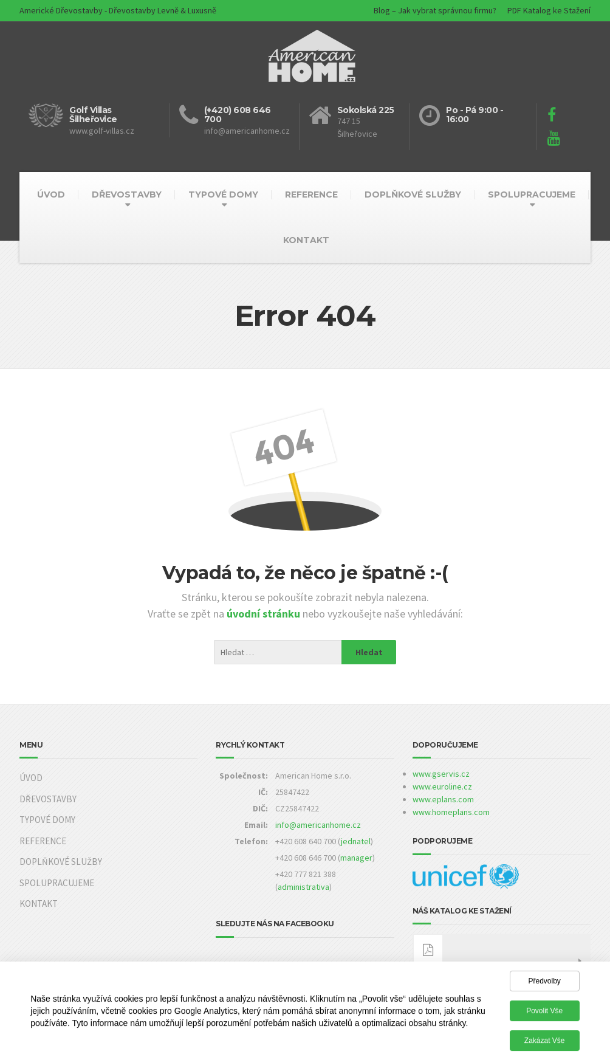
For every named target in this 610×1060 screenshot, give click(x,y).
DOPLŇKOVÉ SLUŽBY (413, 194)
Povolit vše (544, 1014)
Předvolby (544, 984)
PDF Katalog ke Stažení (549, 10)
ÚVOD (51, 194)
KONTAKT (306, 240)
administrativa (303, 886)
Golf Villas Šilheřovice (93, 115)
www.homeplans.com (451, 812)
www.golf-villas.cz (101, 130)
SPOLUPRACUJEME (531, 194)
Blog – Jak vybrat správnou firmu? (435, 10)
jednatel (356, 841)
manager (356, 857)
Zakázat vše (544, 1043)
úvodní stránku (265, 614)
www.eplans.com (443, 799)
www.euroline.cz (442, 786)
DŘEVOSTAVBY (127, 194)
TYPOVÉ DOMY (223, 194)
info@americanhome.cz (318, 824)
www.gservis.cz (441, 773)
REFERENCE (311, 194)
